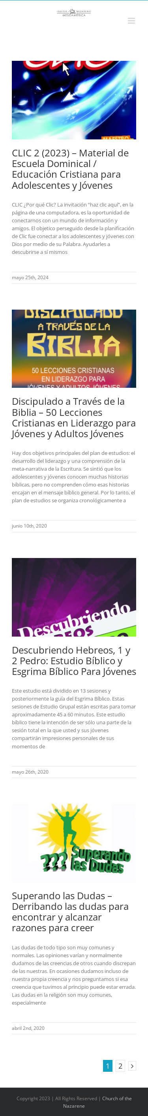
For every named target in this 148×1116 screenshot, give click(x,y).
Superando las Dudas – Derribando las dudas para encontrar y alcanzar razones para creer (70, 911)
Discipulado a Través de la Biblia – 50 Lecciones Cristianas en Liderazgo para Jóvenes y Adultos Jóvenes (74, 417)
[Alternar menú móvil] (132, 21)
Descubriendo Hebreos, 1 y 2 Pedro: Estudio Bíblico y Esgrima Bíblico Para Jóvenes (74, 660)
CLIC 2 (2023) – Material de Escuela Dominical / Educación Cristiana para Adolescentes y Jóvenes (70, 168)
